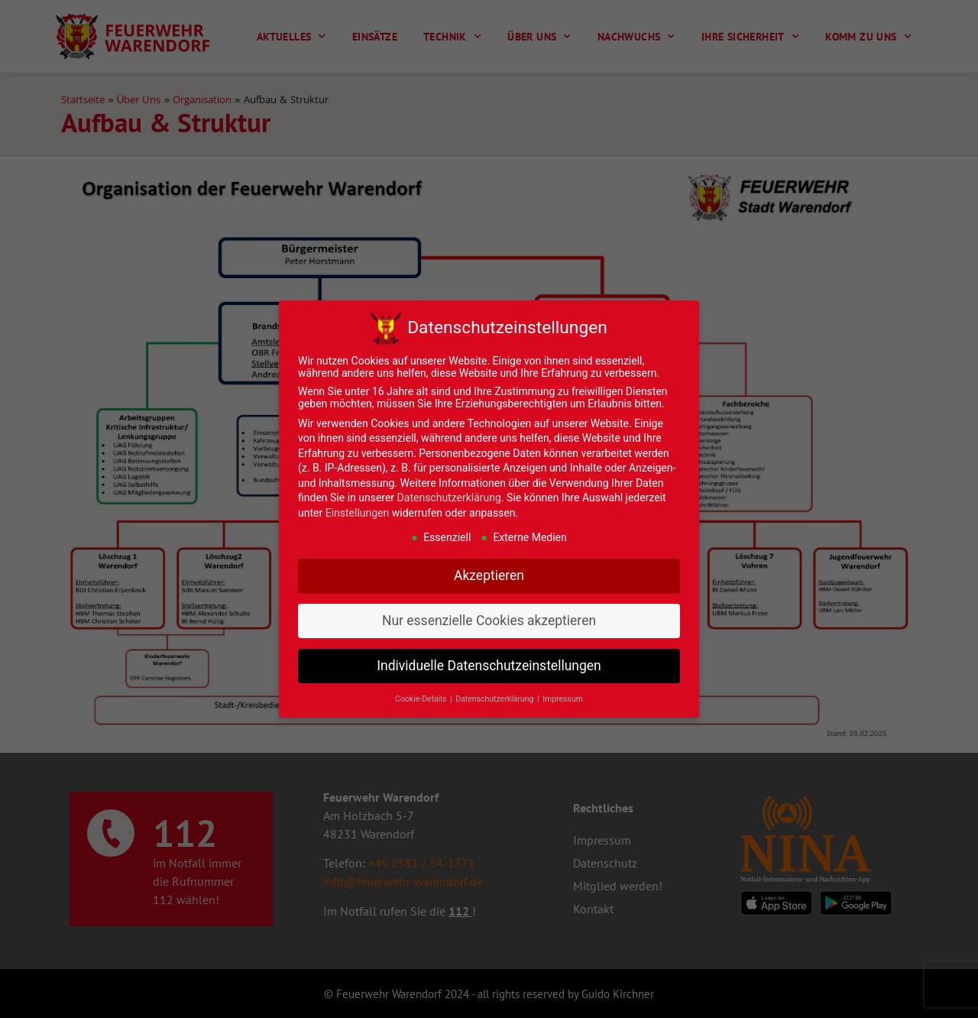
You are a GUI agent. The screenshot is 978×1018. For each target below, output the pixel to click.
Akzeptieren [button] (489, 575)
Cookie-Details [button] (422, 699)
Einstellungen (357, 513)
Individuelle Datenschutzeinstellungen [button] (489, 665)
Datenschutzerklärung (449, 497)
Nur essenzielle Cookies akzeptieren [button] (489, 620)
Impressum (562, 699)
